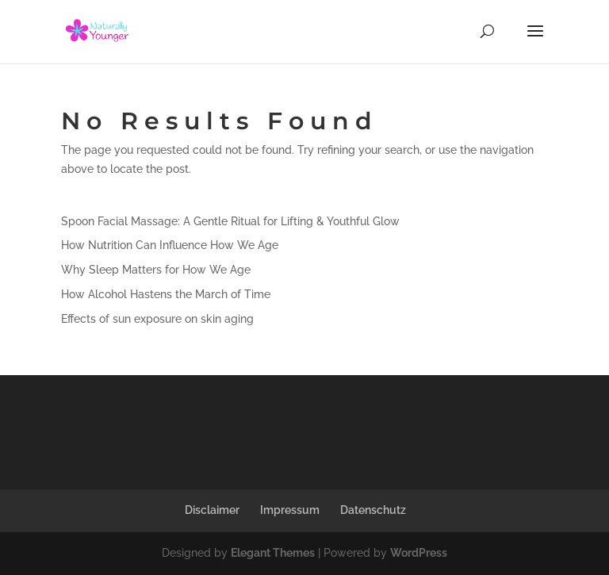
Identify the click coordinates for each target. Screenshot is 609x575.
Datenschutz (373, 510)
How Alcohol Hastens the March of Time (165, 294)
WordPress (418, 552)
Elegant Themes (273, 552)
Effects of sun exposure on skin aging (157, 318)
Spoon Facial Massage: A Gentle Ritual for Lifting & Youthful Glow (230, 221)
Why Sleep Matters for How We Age (156, 269)
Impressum (290, 510)
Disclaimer (212, 510)
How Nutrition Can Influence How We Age (169, 245)
